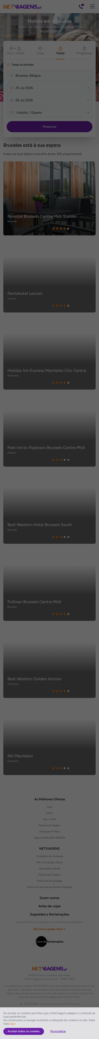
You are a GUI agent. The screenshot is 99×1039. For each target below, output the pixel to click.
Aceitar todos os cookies (24, 1031)
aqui (12, 1023)
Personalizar (58, 1031)
